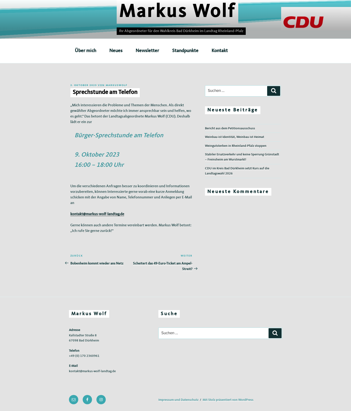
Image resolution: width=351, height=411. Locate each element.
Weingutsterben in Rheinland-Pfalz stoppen (235, 145)
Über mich (85, 50)
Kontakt (219, 50)
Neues (116, 50)
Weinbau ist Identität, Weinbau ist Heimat (234, 137)
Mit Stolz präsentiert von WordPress (228, 399)
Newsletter (147, 50)
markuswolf (117, 85)
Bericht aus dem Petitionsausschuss (230, 128)
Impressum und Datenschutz (178, 399)
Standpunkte (185, 50)
